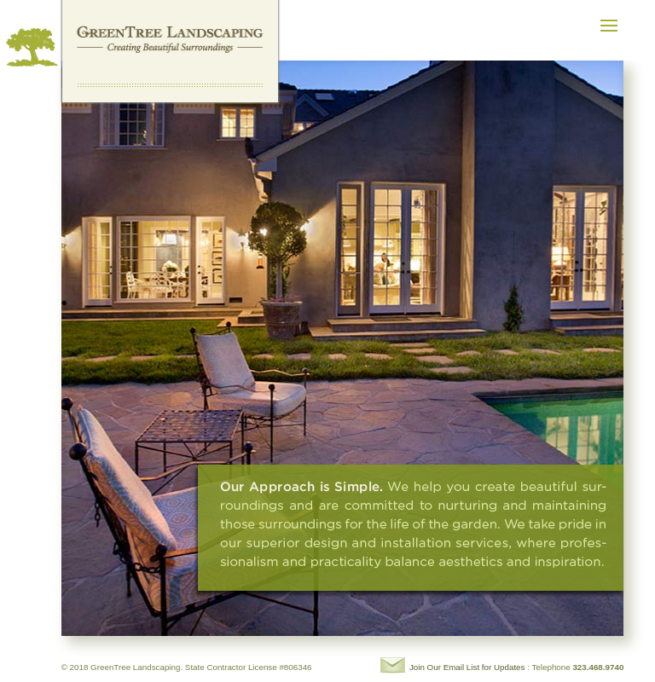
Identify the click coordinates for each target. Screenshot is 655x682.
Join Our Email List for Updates (467, 667)
